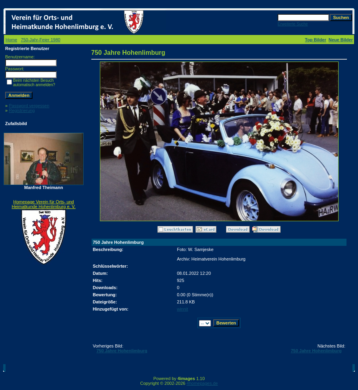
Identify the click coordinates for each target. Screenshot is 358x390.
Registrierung (21, 110)
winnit (182, 309)
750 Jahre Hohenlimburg (121, 350)
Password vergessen (29, 105)
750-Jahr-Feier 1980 (41, 39)
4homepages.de (202, 383)
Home (11, 39)
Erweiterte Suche (293, 24)
